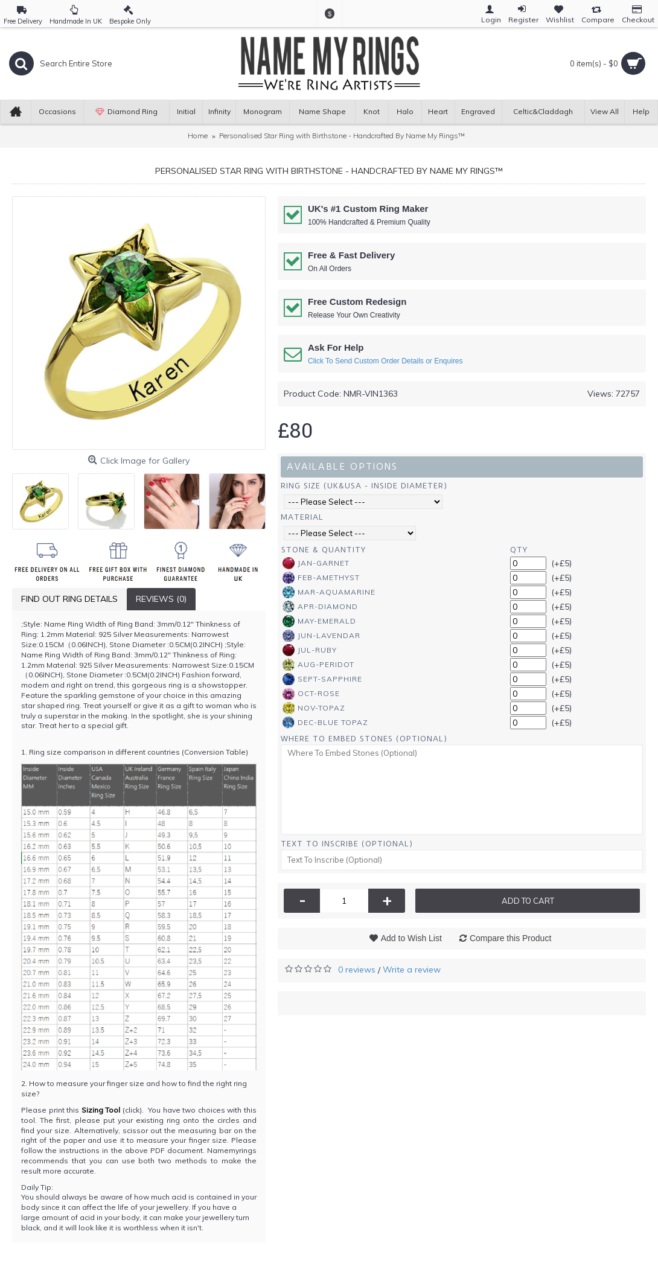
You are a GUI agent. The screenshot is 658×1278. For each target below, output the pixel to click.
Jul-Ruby (310, 650)
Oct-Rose (311, 694)
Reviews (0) (161, 598)
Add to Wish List (411, 938)
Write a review (412, 969)
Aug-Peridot (318, 665)
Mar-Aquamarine (329, 592)
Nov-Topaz (314, 708)
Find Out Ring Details (69, 598)
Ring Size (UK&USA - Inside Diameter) (364, 485)
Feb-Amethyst (321, 578)
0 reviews (356, 969)
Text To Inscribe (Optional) (347, 843)
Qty (519, 549)
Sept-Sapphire (322, 679)
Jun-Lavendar (321, 636)
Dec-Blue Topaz (325, 723)
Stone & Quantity (323, 549)
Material (302, 517)
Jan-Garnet (316, 563)
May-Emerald (319, 621)
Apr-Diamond (320, 607)
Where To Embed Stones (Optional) (364, 738)
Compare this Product (510, 938)
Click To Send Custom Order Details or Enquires (385, 361)
